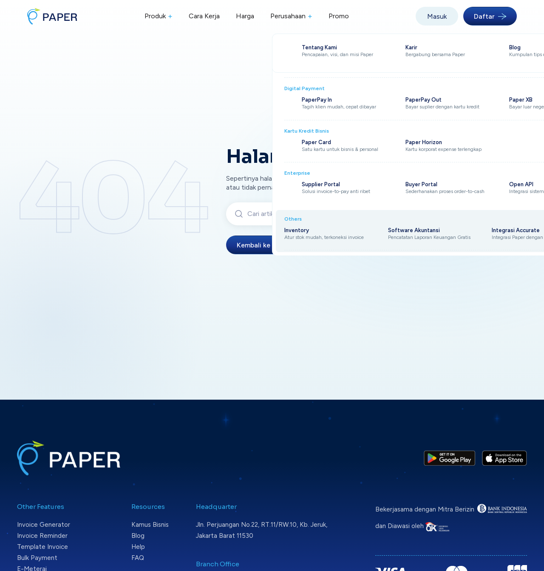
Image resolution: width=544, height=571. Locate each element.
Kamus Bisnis (150, 524)
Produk (158, 16)
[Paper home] (52, 16)
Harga (245, 16)
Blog (137, 536)
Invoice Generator (43, 524)
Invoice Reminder (42, 536)
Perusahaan (291, 16)
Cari (412, 214)
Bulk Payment (37, 558)
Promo (339, 16)
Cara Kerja (204, 16)
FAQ (137, 558)
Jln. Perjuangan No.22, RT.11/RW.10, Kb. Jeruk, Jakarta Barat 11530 (261, 530)
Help (138, 547)
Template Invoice (42, 547)
